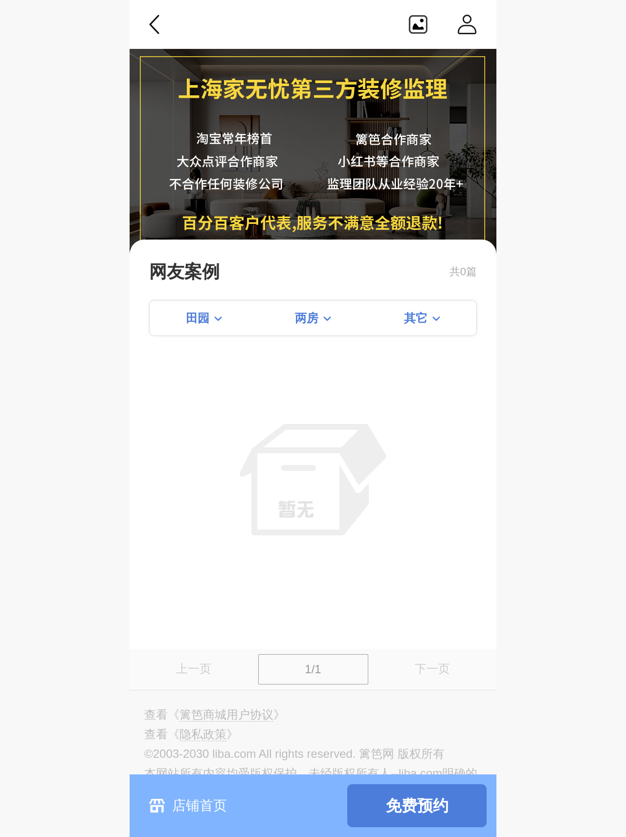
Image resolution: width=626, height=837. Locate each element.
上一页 (193, 668)
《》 (226, 715)
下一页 (432, 668)
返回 (154, 24)
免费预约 (417, 806)
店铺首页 (199, 805)
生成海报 (418, 24)
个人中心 (467, 24)
